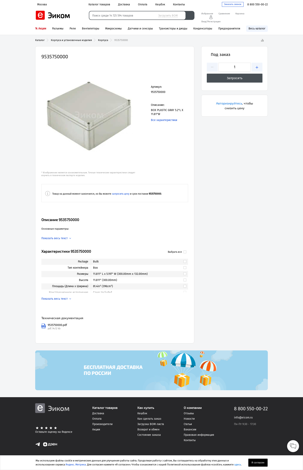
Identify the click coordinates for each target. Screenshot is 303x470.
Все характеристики (164, 120)
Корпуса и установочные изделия (71, 40)
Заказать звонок (232, 4)
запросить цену (120, 193)
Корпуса (103, 40)
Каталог (40, 40)
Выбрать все (177, 252)
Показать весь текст (54, 238)
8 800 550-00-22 (257, 4)
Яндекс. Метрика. (76, 464)
